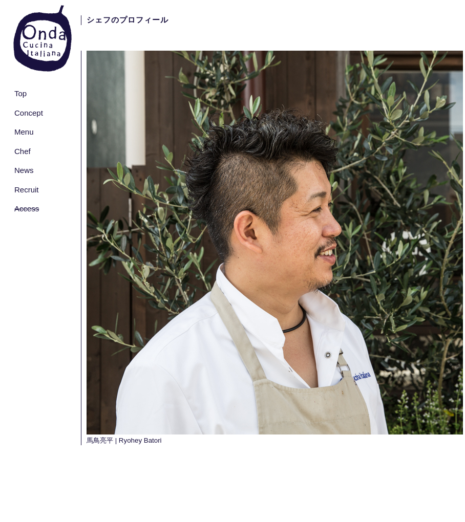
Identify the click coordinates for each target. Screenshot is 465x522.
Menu (24, 131)
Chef (22, 151)
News (24, 170)
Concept (28, 112)
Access (26, 208)
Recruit (26, 189)
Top (20, 93)
